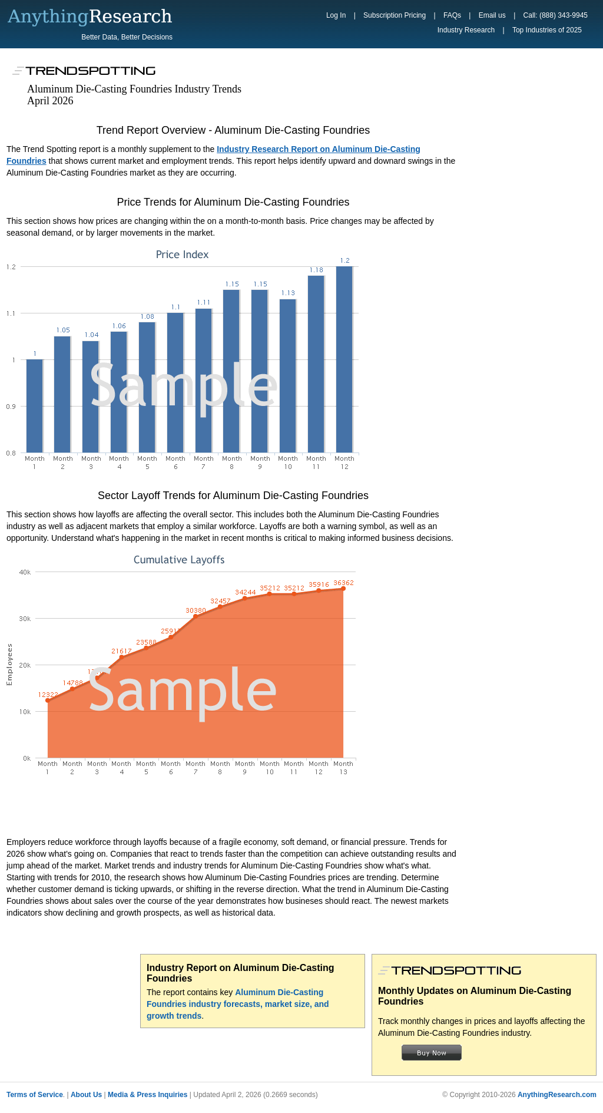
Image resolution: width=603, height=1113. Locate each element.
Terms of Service (34, 1095)
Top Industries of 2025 (547, 30)
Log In (336, 15)
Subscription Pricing (394, 15)
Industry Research (466, 30)
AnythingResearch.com (557, 1095)
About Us (86, 1095)
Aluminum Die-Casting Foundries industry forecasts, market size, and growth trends (238, 1004)
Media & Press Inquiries (147, 1095)
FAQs (452, 15)
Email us (492, 15)
